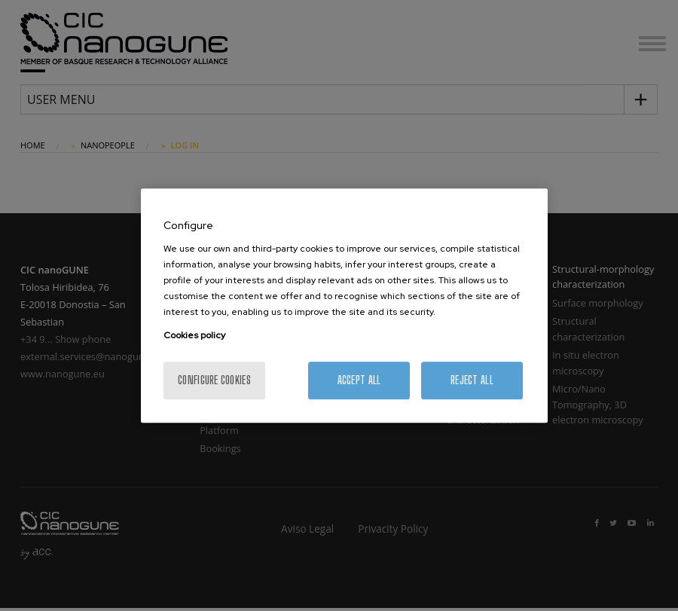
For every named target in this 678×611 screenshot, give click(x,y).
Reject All (471, 380)
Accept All (359, 380)
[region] (344, 305)
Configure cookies (214, 380)
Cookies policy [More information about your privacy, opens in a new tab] (194, 335)
